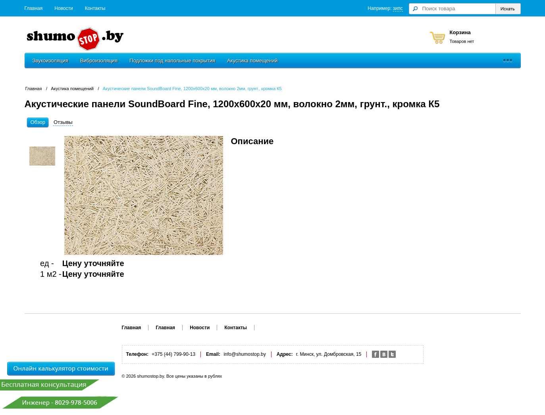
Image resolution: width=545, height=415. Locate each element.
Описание (252, 141)
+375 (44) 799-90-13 (216, 33)
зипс (398, 8)
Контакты (95, 8)
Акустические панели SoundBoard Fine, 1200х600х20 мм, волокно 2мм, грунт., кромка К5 (192, 88)
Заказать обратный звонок (310, 41)
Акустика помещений (252, 61)
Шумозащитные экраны (318, 61)
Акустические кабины (435, 61)
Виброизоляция (98, 61)
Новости (63, 8)
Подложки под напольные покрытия (172, 61)
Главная (34, 8)
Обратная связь (160, 41)
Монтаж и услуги (378, 61)
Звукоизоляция (50, 61)
